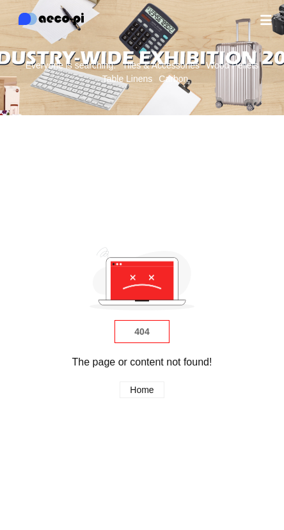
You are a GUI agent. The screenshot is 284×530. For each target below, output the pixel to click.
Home (142, 390)
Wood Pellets (232, 65)
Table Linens (127, 79)
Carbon (173, 79)
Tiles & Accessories (161, 65)
